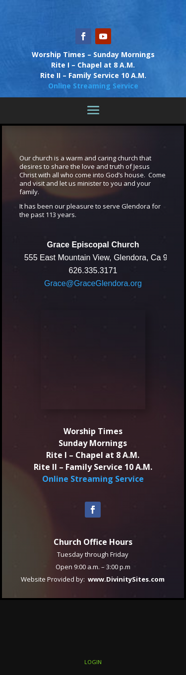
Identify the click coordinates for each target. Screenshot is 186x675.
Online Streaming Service (93, 85)
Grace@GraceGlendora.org (93, 283)
